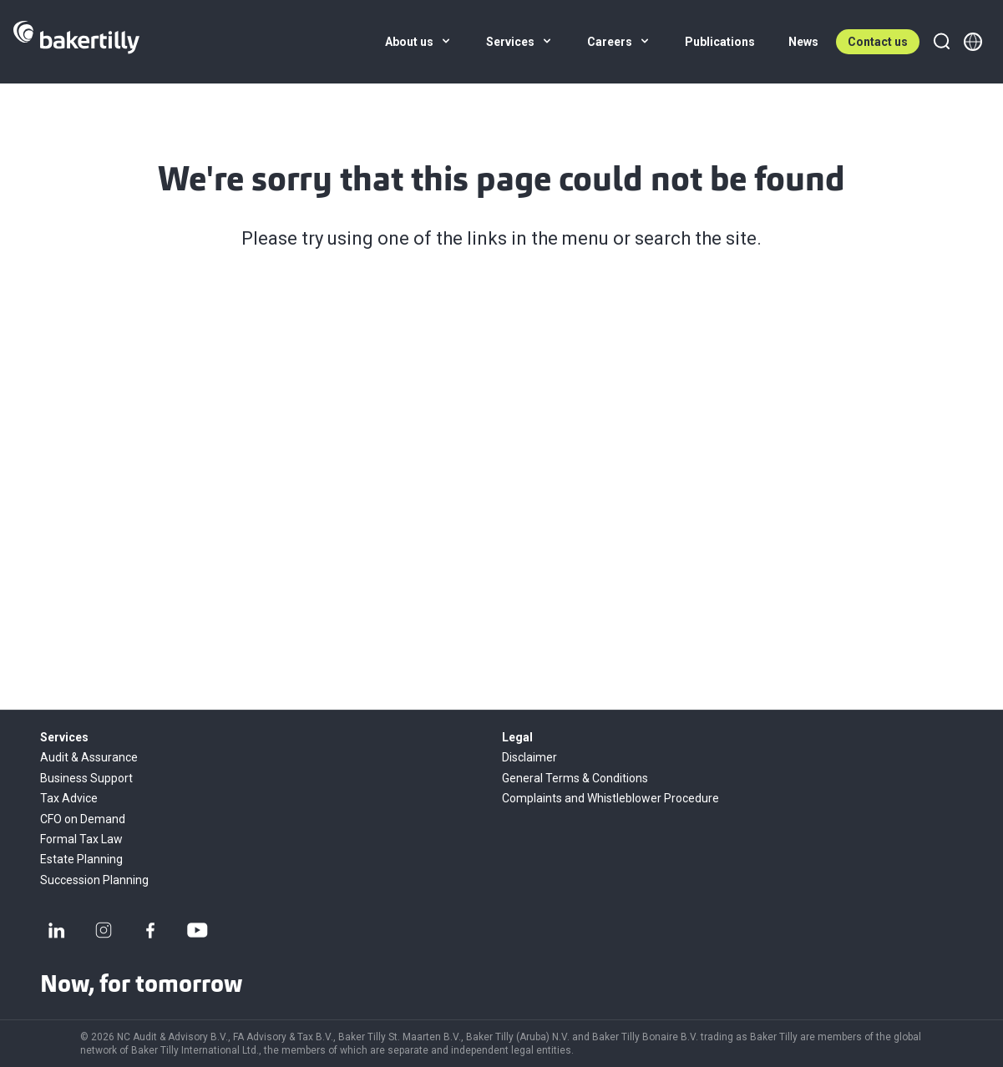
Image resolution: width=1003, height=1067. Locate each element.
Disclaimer (529, 757)
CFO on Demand (82, 819)
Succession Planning (94, 880)
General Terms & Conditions (575, 778)
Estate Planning (81, 859)
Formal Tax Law (81, 839)
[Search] (941, 41)
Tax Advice (69, 798)
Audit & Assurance (89, 757)
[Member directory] (973, 42)
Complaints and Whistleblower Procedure (610, 798)
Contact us (878, 41)
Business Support (86, 778)
